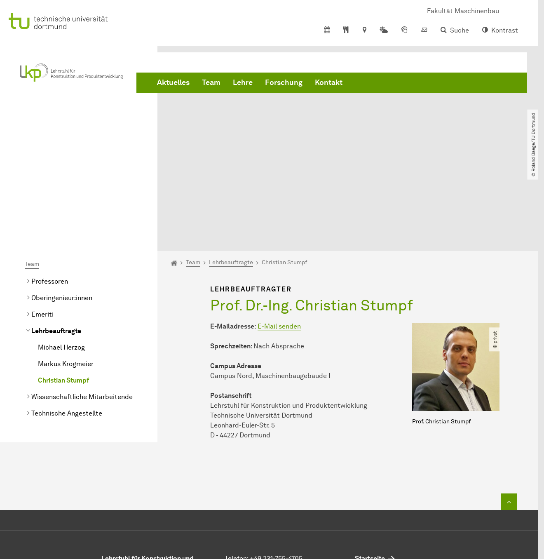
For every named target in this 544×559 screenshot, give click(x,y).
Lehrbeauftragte (56, 245)
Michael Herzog (61, 261)
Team (211, 82)
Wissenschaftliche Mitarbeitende (82, 311)
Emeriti (42, 229)
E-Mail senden (279, 240)
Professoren (49, 196)
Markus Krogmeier (66, 278)
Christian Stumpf (63, 294)
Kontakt (328, 82)
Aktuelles (173, 82)
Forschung (283, 82)
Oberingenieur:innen (61, 212)
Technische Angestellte (66, 327)
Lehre (243, 82)
